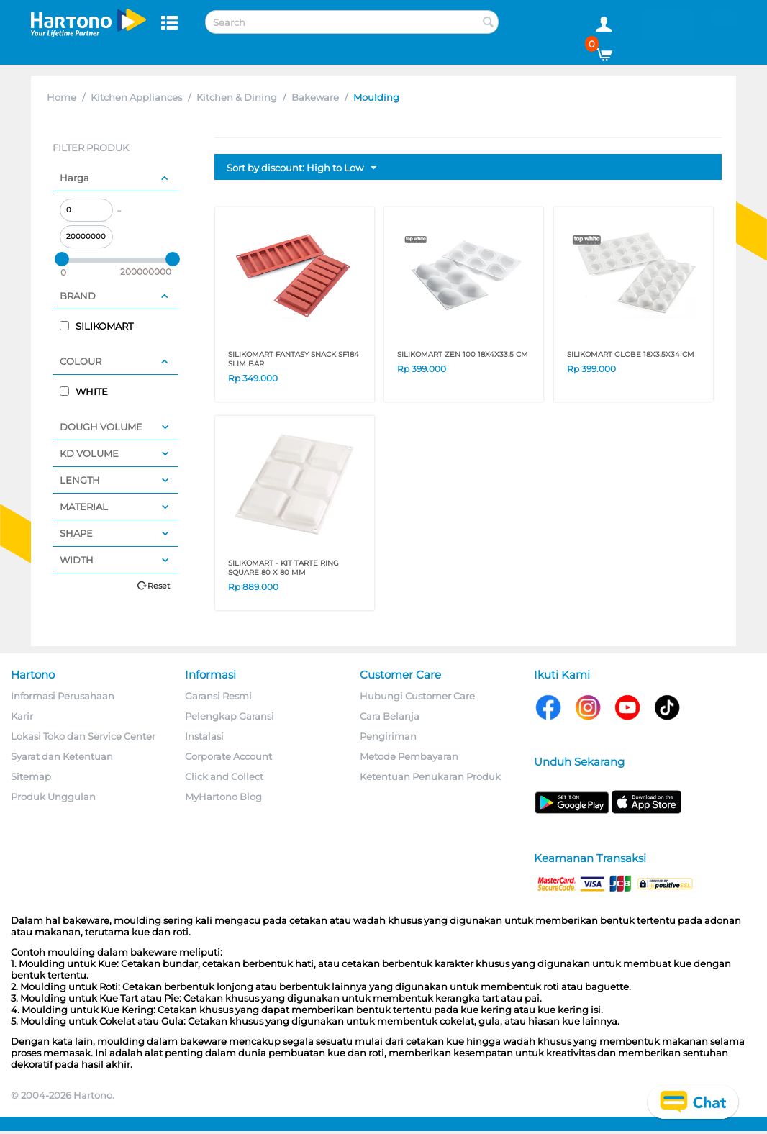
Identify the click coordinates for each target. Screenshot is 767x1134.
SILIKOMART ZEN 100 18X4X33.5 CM (462, 354)
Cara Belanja (389, 716)
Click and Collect (224, 776)
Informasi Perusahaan (62, 696)
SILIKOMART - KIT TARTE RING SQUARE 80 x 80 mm (283, 567)
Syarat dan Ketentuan (62, 756)
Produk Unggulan (53, 796)
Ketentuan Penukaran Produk (430, 776)
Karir (22, 716)
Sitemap (31, 776)
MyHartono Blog (223, 796)
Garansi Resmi (218, 696)
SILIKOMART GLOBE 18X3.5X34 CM (630, 354)
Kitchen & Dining (236, 97)
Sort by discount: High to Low (301, 168)
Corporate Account (228, 756)
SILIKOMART (96, 326)
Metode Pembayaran (409, 756)
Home (61, 97)
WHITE (84, 391)
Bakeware (315, 97)
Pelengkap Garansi (229, 716)
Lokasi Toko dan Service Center (83, 736)
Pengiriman (388, 736)
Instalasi (204, 736)
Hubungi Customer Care (417, 696)
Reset (159, 586)
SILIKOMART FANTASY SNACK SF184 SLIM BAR (293, 359)
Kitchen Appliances (136, 97)
